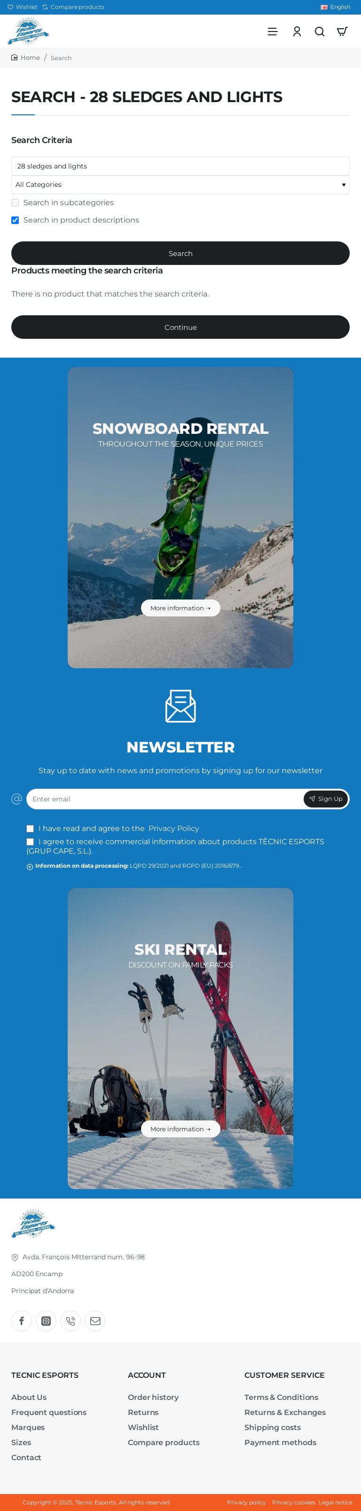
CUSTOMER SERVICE (284, 1375)
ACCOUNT (147, 1375)
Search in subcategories (62, 202)
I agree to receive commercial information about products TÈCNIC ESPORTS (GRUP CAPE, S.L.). (175, 846)
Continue (181, 327)
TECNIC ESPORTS (44, 1375)
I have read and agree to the (113, 828)
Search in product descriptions (75, 220)
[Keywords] (180, 166)
